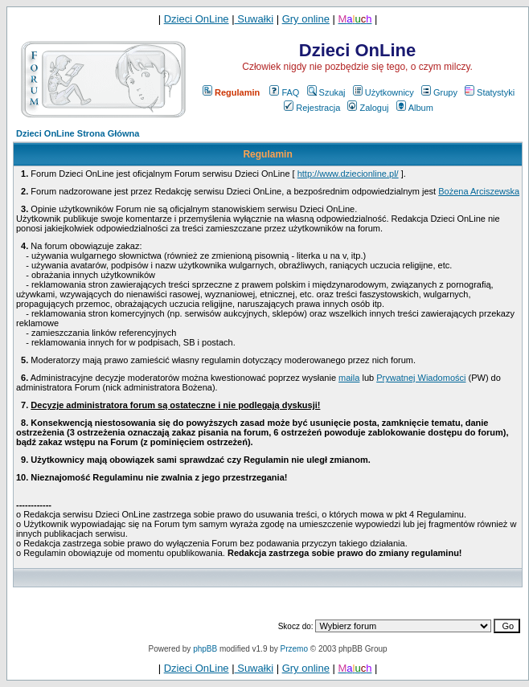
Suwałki (254, 19)
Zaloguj (367, 107)
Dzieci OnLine (196, 19)
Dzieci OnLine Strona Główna (77, 133)
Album (414, 107)
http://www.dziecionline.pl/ (348, 173)
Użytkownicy (383, 92)
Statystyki (490, 92)
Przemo (294, 648)
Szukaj (326, 92)
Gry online (306, 19)
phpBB (205, 648)
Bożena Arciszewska (478, 191)
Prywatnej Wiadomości (420, 377)
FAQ (284, 92)
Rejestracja (312, 107)
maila (348, 377)
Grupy (439, 92)
